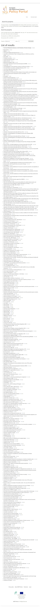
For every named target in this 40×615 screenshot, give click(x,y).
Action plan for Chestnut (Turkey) (9, 473)
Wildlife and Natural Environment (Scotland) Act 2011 (13, 343)
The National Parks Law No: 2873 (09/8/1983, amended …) (14, 152)
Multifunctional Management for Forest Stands (12, 544)
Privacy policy (11, 587)
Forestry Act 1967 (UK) (7, 322)
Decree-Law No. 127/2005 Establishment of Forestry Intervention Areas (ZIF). (17, 144)
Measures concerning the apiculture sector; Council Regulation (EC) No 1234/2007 (18, 539)
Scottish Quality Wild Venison (8, 439)
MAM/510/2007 (6, 311)
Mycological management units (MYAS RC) (11, 379)
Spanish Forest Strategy (7, 569)
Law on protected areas (7, 372)
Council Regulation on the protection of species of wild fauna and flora (16, 66)
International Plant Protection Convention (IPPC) (12, 86)
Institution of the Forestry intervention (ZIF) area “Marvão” (14, 136)
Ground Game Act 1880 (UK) (8, 347)
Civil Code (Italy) (6, 276)
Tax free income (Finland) (8, 457)
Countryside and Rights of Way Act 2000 (10, 428)
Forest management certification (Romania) (11, 505)
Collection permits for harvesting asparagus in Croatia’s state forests (16, 492)
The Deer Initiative (6, 464)
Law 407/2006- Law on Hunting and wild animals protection (14, 262)
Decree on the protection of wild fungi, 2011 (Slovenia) (13, 578)
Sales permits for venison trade (9, 456)
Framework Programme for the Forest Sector (11, 559)
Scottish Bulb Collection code (8, 406)
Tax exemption (6, 382)
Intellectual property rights (8, 87)
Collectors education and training (9, 519)
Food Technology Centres (8, 542)
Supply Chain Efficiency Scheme (9, 541)
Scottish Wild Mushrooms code (9, 422)
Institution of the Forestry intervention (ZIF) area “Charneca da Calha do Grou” (18, 126)
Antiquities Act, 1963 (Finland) (9, 233)
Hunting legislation (6, 396)
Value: (17, 41)
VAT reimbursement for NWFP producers (11, 402)
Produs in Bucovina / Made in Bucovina (10, 509)
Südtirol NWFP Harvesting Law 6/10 (10, 299)
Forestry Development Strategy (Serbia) (10, 564)
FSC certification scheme (8, 531)
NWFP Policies (15, 601)
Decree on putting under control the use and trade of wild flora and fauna (17, 279)
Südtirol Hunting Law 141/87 (8, 287)
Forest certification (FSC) (8, 390)
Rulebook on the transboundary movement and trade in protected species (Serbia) (18, 286)
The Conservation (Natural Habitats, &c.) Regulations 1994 (14, 333)
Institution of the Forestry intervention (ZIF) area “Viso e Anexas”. (15, 147)
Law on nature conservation (8, 271)
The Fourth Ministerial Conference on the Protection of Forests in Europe (17, 47)
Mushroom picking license (8, 517)
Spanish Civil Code (6, 180)
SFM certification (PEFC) (7, 361)
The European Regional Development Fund (11, 52)
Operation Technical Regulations (9, 308)
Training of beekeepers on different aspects (11, 449)
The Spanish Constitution (8, 218)
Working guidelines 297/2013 (8, 466)
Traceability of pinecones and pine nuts (10, 404)
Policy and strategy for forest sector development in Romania (14, 563)
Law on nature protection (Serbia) (9, 431)
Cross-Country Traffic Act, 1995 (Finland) (10, 239)
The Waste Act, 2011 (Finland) (9, 226)
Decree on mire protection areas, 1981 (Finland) (12, 225)
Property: (3, 41)
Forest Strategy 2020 (7, 555)
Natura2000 (5, 56)
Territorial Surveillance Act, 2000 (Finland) (11, 261)
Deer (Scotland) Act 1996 (8, 332)
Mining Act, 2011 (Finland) (8, 244)
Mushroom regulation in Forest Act (10, 503)
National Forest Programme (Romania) (10, 562)
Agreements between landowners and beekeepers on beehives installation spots (18, 459)
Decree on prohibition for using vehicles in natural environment (15, 254)
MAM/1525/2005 (6, 312)
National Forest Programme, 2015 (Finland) (11, 548)
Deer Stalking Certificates (8, 392)
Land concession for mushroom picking (10, 513)
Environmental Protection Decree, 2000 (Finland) (12, 235)
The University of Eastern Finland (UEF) (10, 498)
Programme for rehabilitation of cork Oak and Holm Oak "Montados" (16, 158)
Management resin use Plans (8, 534)
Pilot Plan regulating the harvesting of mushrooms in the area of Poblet (16, 485)
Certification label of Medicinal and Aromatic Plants (13, 350)
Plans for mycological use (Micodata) (10, 389)
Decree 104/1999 (6, 301)
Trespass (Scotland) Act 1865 (8, 325)
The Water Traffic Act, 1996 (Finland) (10, 240)
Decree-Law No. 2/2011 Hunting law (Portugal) (12, 383)
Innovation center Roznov (8, 512)
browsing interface (15, 24)
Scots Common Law (7, 342)
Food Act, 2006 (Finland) (8, 272)
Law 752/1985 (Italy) (7, 436)
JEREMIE (5, 51)
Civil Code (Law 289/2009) (8, 264)
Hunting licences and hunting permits (10, 523)
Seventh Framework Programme (9, 77)
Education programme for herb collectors (11, 514)
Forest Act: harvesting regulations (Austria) (11, 393)
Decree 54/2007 (6, 314)
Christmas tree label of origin (8, 506)
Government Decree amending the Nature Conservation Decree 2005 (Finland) (18, 215)
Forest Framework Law (7, 558)
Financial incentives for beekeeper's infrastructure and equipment (15, 460)
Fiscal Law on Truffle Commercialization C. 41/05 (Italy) (13, 273)
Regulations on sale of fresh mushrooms (10, 410)
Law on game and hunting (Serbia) (9, 573)
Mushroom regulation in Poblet (9, 432)
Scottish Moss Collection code (9, 397)
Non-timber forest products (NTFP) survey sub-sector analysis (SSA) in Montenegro (18, 491)
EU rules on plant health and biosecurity (10, 79)
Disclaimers (26, 587)
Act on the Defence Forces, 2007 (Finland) (11, 232)
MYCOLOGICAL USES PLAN (8, 535)
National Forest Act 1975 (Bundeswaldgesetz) (11, 329)
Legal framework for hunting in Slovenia (10, 493)
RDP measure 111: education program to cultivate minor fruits (15, 403)
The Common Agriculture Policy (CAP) (10, 69)
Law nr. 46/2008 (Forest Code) (9, 265)
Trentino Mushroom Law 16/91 (9, 294)
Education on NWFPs (7, 524)
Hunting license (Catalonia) (8, 477)
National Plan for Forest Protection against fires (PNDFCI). (14, 179)
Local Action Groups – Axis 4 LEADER (10, 538)
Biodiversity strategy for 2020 (8, 62)
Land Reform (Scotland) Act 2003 (9, 340)
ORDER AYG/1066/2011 (7, 315)
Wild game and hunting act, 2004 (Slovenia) (11, 574)
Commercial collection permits (9, 516)
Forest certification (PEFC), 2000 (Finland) (11, 386)
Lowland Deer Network (7, 446)
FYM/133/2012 (6, 304)
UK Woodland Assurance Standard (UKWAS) (11, 443)
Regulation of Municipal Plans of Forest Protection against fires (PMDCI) (16, 154)
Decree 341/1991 (6, 319)
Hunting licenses (6, 371)
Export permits (6, 417)
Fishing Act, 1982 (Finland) (8, 228)
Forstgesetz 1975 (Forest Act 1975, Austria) (11, 250)
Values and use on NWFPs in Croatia (10, 489)
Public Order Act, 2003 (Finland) (9, 251)
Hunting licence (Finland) (8, 411)
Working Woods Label (7, 381)
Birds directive (6, 49)
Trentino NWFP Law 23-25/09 (8, 282)
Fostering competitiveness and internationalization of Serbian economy (16, 520)
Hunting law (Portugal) (7, 580)
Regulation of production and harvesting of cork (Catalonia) (14, 358)
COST (4, 74)
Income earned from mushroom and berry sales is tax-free (14, 546)
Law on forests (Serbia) (7, 248)
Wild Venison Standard (7, 367)
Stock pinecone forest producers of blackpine (11, 357)
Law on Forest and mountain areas (9, 556)
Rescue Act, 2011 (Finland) (8, 246)
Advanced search (34, 16)
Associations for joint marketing (9, 388)
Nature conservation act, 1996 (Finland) (10, 187)
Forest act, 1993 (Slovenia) (8, 566)
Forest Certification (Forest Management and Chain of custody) (15, 474)
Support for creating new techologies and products (12, 486)
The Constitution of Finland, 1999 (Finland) (11, 243)
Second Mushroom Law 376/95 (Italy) (10, 280)
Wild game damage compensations (10, 461)
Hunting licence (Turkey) (7, 478)
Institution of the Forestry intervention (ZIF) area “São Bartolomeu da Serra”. (17, 118)
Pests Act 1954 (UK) (7, 346)
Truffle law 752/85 (6, 289)
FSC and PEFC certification (8, 448)
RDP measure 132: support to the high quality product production (15, 463)
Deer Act (5, 385)
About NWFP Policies (19, 587)
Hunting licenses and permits (8, 441)
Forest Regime (6, 165)
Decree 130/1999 (6, 318)
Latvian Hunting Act (7, 211)
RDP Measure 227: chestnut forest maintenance (12, 400)
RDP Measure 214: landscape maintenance (11, 418)
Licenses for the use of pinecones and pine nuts (12, 413)
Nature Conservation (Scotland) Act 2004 (11, 344)
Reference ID (17, 32)
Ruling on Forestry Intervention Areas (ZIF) (11, 140)
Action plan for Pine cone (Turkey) (9, 475)
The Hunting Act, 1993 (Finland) (9, 223)
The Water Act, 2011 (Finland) (9, 221)
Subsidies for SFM (6, 442)
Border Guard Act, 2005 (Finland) (9, 253)
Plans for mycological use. (8, 532)
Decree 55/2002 (6, 307)
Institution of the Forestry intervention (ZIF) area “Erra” (13, 131)
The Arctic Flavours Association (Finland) (11, 496)
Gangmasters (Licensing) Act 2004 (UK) (10, 339)
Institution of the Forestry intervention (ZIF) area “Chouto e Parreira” (16, 119)
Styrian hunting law (7, 507)
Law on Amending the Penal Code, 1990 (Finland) (12, 219)
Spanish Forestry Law (7, 216)
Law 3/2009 (5, 303)
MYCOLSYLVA (5, 530)
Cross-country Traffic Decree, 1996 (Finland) (11, 230)
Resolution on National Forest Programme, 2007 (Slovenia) (14, 567)
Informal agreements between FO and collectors (12, 429)
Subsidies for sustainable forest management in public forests (14, 488)
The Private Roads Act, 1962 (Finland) (10, 222)
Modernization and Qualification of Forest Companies (13, 545)
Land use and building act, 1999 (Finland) (11, 247)
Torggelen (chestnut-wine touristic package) (11, 528)
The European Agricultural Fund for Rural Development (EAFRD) (15, 63)
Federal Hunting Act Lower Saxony (9, 537)
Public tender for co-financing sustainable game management (14, 377)
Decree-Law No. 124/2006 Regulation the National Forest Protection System (17, 162)
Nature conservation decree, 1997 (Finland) (11, 236)
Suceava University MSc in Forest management (12, 502)
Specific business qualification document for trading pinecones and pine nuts (17, 468)
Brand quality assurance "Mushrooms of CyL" (11, 421)
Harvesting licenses (7, 360)
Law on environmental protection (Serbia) (11, 297)
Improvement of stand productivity (10, 356)
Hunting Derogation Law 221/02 (9, 290)
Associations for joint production (9, 427)
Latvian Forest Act (6, 186)
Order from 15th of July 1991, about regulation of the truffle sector (15, 201)
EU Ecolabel (5, 76)
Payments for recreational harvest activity (11, 399)
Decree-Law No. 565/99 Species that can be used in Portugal (14, 164)
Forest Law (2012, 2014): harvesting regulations (12, 409)
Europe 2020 (5, 65)
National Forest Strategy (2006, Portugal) (11, 109)
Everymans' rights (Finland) (8, 450)
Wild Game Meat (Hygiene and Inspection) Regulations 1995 (14, 349)
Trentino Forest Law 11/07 (8, 275)
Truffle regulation (6, 375)
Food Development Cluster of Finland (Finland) (12, 495)
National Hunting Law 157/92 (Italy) (10, 296)
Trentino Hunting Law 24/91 (8, 285)
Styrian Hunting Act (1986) (8, 378)
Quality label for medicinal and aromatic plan (11, 527)
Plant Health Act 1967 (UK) (8, 338)
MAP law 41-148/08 (7, 300)
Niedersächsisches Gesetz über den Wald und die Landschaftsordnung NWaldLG (18, 336)
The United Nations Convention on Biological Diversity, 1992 (14, 67)
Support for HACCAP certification (9, 407)
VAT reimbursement (7, 525)
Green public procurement (8, 70)
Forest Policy (5, 560)
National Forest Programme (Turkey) (10, 571)
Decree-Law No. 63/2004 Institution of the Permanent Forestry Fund (16, 169)
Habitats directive (6, 60)
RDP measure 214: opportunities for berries (11, 370)
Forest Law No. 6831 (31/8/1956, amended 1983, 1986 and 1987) (15, 151)
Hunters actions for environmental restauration (12, 445)
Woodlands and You (7, 435)
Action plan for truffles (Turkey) (9, 420)
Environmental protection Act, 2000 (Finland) (11, 229)
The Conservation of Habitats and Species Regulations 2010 (14, 328)
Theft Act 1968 (6, 321)
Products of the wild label (8, 425)
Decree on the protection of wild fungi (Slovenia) (12, 269)
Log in (30, 587)
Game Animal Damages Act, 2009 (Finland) (11, 452)
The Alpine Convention (7, 58)
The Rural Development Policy (9, 59)
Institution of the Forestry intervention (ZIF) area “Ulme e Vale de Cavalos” (17, 127)
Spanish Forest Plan (7, 570)
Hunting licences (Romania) (8, 510)
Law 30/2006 (5, 326)
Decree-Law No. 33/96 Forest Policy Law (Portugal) (12, 108)
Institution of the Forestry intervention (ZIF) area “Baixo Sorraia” (15, 145)
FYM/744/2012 (6, 306)
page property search (27, 26)
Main (27, 16)
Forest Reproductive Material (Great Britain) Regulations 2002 (15, 324)
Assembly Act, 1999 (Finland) (8, 241)
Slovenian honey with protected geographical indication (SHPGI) (15, 365)
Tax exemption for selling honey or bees (10, 467)
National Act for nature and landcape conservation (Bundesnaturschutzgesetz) (18, 331)
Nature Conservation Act (8, 395)
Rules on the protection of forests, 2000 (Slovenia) (12, 255)
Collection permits (6, 434)
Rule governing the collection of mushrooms (11, 278)
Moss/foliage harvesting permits (9, 353)
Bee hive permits (6, 351)
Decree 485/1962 (6, 310)
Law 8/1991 (5, 317)
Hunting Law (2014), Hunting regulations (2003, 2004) (13, 354)
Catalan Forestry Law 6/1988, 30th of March (11, 184)
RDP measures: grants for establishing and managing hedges (14, 438)
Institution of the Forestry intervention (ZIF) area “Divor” (14, 113)
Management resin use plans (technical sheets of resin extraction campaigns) (17, 424)
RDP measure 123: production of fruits (10, 374)
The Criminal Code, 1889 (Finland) (9, 237)
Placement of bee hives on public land (10, 368)
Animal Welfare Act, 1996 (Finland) (10, 260)
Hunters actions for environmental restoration (12, 521)
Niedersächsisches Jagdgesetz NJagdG (10, 335)
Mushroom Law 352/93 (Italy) (9, 283)
